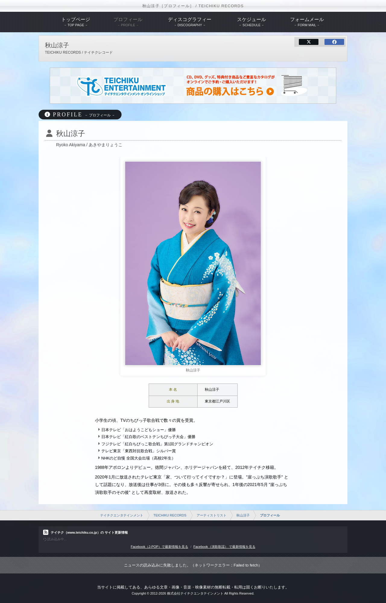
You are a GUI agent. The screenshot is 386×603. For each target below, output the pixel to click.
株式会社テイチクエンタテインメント (195, 593)
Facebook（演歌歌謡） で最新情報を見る (224, 546)
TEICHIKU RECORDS (169, 515)
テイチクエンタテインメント (121, 515)
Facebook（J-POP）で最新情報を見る (159, 546)
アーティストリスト (211, 515)
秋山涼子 (243, 515)
